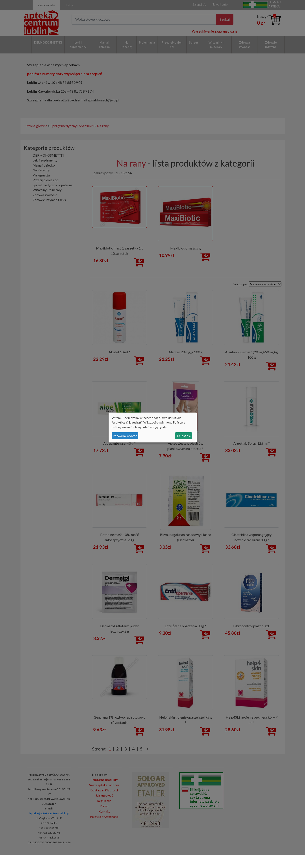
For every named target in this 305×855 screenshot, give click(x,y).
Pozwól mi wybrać (125, 436)
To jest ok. (183, 436)
